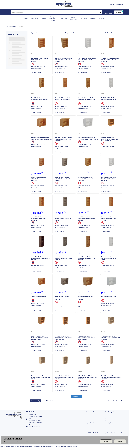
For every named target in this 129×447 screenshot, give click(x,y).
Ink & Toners (84, 18)
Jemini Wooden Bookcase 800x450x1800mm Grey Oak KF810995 (63, 218)
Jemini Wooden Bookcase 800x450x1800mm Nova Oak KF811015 (86, 218)
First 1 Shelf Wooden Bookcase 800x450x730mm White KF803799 (88, 138)
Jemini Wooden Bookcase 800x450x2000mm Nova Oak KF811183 (86, 258)
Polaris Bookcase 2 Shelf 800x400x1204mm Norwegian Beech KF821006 (63, 337)
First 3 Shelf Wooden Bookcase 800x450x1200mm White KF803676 (87, 59)
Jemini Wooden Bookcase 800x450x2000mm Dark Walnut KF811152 (40, 258)
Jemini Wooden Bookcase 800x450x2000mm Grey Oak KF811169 (63, 258)
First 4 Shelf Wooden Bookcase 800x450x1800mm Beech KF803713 (110, 59)
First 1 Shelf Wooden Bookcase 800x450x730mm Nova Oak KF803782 (63, 139)
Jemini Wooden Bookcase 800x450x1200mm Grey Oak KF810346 (63, 179)
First (32, 54)
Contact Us (119, 4)
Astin (102, 133)
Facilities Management (73, 18)
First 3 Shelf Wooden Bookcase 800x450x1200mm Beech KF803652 (40, 59)
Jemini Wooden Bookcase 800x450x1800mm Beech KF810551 (38, 218)
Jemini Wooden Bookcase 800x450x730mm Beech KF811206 (41, 297)
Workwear (101, 18)
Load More (76, 396)
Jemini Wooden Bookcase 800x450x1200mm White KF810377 (108, 179)
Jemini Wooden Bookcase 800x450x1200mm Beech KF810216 (38, 179)
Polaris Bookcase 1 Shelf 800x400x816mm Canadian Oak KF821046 (40, 377)
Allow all (120, 441)
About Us (112, 4)
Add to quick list (36, 72)
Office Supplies (34, 18)
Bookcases (38, 68)
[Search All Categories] (56, 12)
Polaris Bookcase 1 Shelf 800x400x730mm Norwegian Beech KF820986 (39, 337)
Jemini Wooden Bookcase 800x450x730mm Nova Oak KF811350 (86, 298)
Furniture (43, 18)
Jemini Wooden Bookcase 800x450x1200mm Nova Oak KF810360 (86, 179)
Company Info (90, 412)
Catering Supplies (110, 423)
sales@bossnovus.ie (34, 426)
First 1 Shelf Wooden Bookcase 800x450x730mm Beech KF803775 (41, 138)
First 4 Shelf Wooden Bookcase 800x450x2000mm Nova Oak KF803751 (87, 99)
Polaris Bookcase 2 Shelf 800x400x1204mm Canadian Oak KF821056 (64, 377)
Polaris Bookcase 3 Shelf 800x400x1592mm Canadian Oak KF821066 (87, 377)
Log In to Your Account (91, 423)
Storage (20, 26)
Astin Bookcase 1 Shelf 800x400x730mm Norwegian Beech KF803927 (109, 139)
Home (26, 18)
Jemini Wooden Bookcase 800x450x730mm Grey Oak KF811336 (63, 298)
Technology (93, 18)
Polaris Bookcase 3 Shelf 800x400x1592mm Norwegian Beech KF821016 (86, 337)
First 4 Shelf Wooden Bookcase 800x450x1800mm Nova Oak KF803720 (40, 99)
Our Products (89, 421)
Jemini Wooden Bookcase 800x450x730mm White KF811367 (111, 297)
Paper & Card (108, 417)
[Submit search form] (100, 12)
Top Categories (110, 412)
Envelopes (108, 419)
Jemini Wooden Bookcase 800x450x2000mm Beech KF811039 (108, 218)
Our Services (89, 419)
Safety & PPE (63, 18)
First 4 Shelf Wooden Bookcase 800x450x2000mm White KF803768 (110, 99)
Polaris (33, 332)
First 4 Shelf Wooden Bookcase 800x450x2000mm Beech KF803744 (64, 99)
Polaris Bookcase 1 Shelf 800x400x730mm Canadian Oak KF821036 (110, 337)
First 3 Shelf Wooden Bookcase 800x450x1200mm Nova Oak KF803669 (63, 59)
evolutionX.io (119, 433)
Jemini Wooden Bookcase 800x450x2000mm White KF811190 (108, 258)
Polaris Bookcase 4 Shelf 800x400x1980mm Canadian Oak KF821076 (111, 377)
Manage (106, 441)
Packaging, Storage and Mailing (52, 18)
